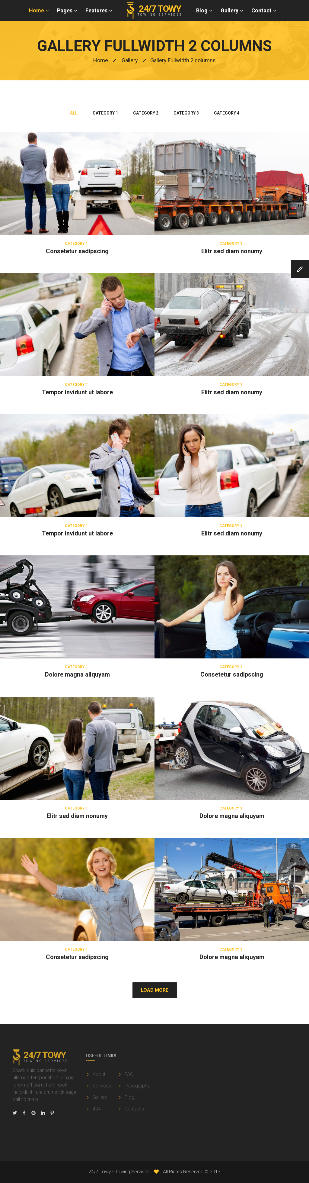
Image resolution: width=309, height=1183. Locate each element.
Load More (154, 990)
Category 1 (76, 243)
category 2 (145, 113)
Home (36, 10)
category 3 (186, 113)
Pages (64, 10)
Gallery (229, 10)
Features (96, 10)
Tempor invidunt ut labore (77, 392)
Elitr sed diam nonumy (231, 251)
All (74, 113)
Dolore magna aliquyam (77, 674)
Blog (202, 10)
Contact (261, 10)
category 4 (226, 113)
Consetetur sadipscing (77, 251)
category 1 (105, 113)
